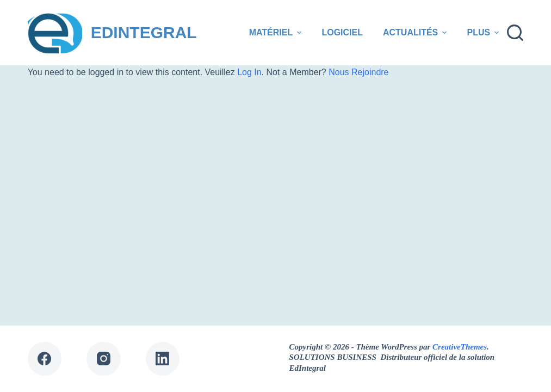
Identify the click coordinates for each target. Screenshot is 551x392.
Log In (249, 72)
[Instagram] (103, 359)
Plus (484, 33)
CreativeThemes (459, 346)
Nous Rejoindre (358, 72)
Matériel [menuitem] (277, 33)
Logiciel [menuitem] (342, 32)
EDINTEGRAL (144, 32)
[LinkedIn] (163, 359)
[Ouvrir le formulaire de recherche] (515, 32)
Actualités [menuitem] (416, 33)
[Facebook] (45, 359)
